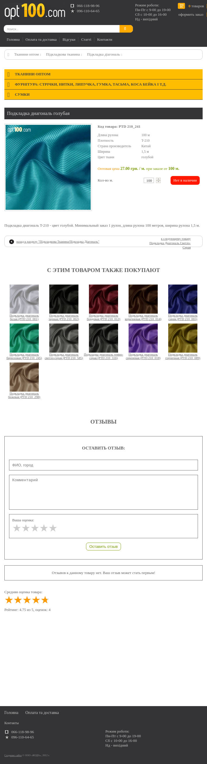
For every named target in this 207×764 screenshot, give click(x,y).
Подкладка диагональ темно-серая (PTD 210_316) (103, 356)
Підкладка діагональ (103, 54)
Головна (13, 39)
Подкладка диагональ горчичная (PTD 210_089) (182, 356)
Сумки (22, 94)
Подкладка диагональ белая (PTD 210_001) (24, 317)
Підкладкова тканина (63, 54)
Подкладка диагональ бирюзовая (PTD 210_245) (24, 356)
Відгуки (68, 39)
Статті (86, 39)
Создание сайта (13, 755)
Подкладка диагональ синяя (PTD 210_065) (182, 317)
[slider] (34, 528)
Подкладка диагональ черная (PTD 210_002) (64, 317)
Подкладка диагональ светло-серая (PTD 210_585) (64, 356)
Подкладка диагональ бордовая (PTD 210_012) (103, 317)
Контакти (104, 39)
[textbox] (149, 180)
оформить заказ (191, 14)
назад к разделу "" (57, 241)
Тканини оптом (26, 54)
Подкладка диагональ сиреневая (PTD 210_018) (143, 356)
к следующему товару (170, 243)
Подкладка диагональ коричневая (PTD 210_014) (143, 317)
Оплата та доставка (41, 39)
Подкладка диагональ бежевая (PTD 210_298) (24, 395)
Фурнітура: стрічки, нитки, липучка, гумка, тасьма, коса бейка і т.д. (90, 84)
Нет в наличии (185, 180)
